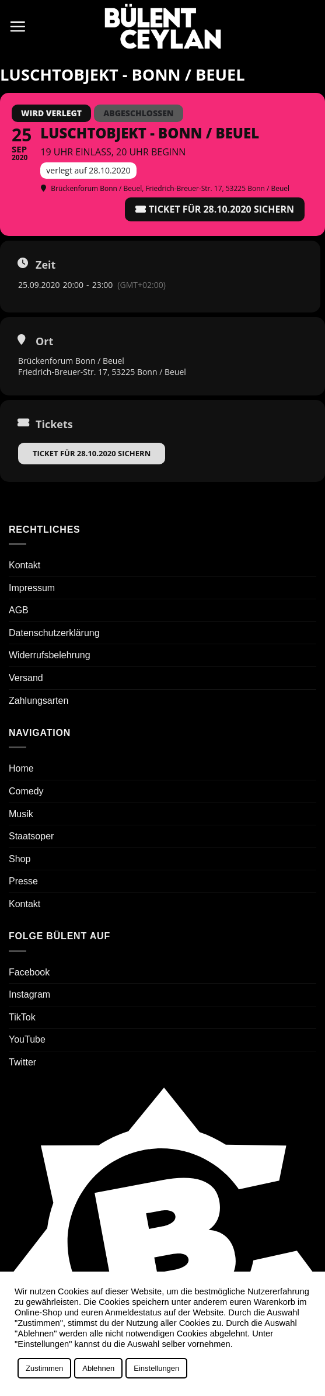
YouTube (27, 1039)
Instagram (29, 994)
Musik (21, 814)
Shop (19, 859)
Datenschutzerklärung (54, 633)
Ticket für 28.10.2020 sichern (92, 453)
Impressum (32, 588)
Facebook (29, 972)
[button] (17, 26)
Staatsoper (31, 836)
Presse (23, 881)
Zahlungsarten (38, 701)
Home (21, 768)
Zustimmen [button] (44, 1368)
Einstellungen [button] (156, 1368)
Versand (26, 678)
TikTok (22, 1017)
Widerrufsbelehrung (49, 655)
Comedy (26, 791)
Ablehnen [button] (98, 1368)
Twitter (22, 1062)
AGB (19, 610)
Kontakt (24, 565)
